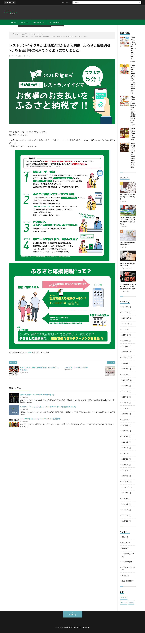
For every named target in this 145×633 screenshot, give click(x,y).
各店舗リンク (38, 22)
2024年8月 (125, 363)
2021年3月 (125, 453)
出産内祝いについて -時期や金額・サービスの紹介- (127, 197)
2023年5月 (125, 391)
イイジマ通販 (125, 291)
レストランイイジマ (26, 55)
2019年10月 (125, 487)
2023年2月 (125, 408)
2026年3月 (125, 312)
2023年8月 (125, 386)
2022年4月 (125, 425)
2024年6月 (125, 369)
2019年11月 (125, 481)
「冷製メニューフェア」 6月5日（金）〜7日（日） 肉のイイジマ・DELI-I (86, 2)
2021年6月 (125, 436)
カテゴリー (24, 22)
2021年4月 (125, 448)
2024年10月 (125, 357)
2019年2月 (125, 510)
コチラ (29, 353)
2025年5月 (125, 340)
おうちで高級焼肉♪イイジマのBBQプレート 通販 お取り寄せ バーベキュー (128, 286)
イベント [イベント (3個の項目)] (123, 602)
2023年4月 (125, 397)
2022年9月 (125, 414)
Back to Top (72, 615)
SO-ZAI (124, 548)
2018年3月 (125, 515)
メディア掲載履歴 (54, 22)
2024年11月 (125, 352)
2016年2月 (125, 521)
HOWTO (123, 201)
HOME (13, 22)
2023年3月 (125, 402)
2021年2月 (125, 459)
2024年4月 (125, 374)
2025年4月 (125, 346)
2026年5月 (125, 307)
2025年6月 (125, 335)
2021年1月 (125, 465)
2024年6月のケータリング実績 (76, 367)
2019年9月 (125, 493)
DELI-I (124, 537)
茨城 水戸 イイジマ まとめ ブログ (78, 627)
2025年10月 (125, 324)
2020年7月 (125, 470)
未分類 (124, 575)
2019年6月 (125, 498)
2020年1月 (125, 476)
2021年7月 (125, 431)
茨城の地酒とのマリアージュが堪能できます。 (38, 395)
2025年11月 (125, 318)
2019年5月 (125, 504)
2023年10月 (125, 380)
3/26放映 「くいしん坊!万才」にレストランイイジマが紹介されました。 (48, 407)
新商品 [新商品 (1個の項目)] (131, 602)
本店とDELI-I (126, 581)
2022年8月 (125, 419)
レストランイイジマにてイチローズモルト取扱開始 (40, 419)
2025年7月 (125, 329)
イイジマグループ (126, 268)
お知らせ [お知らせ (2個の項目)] (123, 598)
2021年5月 (125, 442)
